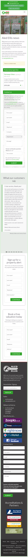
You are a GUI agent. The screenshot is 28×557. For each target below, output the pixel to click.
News (17, 541)
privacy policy (15, 159)
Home (4, 541)
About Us (22, 541)
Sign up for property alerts (14, 5)
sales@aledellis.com (13, 3)
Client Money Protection (8, 545)
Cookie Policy (17, 547)
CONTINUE (16, 354)
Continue (16, 300)
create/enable (12, 552)
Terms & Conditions (21, 545)
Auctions (12, 541)
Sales (8, 541)
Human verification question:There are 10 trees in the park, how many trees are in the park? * (12, 486)
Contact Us (14, 543)
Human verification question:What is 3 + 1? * (13, 149)
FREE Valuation (14, 8)
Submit (8, 495)
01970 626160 (13, 1)
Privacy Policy (9, 547)
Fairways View (9, 74)
